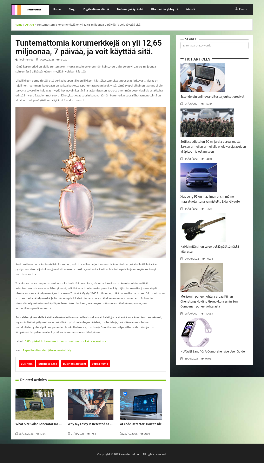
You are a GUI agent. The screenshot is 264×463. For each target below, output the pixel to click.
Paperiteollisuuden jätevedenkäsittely (47, 350)
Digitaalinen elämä (96, 9)
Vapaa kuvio (100, 363)
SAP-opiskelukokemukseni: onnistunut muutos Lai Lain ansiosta (65, 341)
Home (57, 9)
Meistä (190, 9)
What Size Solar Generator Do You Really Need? (38, 424)
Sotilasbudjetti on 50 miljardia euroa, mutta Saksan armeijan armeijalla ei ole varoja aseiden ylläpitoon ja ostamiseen (213, 146)
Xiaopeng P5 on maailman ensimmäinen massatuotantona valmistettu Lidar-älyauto (210, 199)
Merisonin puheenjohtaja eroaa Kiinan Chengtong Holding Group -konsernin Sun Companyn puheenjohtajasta (209, 301)
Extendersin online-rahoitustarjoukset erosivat (212, 97)
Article (29, 24)
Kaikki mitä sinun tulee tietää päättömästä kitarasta (209, 249)
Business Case (47, 363)
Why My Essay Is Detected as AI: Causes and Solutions (91, 424)
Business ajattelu (74, 363)
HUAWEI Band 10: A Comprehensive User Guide (212, 351)
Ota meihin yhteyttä (164, 9)
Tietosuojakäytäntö (130, 9)
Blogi (72, 9)
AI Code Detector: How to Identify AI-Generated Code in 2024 (143, 424)
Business (27, 363)
